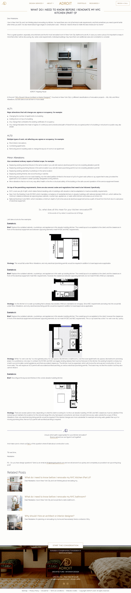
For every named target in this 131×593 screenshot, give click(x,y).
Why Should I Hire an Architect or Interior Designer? (33, 97)
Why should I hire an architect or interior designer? (49, 516)
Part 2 (29, 444)
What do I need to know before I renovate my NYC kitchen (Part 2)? (58, 477)
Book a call (54, 437)
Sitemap (24, 591)
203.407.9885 (75, 579)
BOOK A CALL (123, 3)
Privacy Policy (34, 591)
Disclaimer (44, 591)
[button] (36, 3)
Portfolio (82, 3)
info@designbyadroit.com (55, 463)
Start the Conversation (65, 545)
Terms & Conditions (57, 591)
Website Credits (71, 591)
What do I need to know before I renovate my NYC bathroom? (55, 496)
